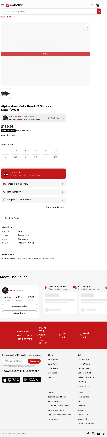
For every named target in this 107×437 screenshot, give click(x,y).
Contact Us (83, 415)
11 (25, 157)
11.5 (35, 157)
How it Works (84, 364)
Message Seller (20, 306)
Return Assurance (56, 410)
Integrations (83, 386)
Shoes (11, 17)
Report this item (55, 207)
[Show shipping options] (31, 130)
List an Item (83, 359)
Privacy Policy (54, 401)
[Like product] (86, 27)
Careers (81, 406)
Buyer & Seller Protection (59, 415)
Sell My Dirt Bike (85, 373)
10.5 (15, 157)
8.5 (35, 150)
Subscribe (34, 361)
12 (46, 157)
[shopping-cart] (97, 5)
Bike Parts (53, 364)
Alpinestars (23, 239)
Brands (51, 377)
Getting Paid (84, 368)
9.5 (55, 150)
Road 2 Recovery (86, 424)
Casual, (21, 235)
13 (5, 164)
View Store (19, 313)
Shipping (82, 382)
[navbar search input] (49, 11)
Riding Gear (53, 359)
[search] (99, 11)
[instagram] (93, 434)
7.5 (15, 150)
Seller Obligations (86, 377)
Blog (80, 401)
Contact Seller (34, 119)
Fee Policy (53, 419)
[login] (92, 5)
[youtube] (98, 434)
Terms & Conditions (57, 397)
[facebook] (88, 434)
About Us (82, 410)
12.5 (55, 157)
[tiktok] (104, 434)
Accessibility (83, 419)
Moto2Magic (15, 116)
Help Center (83, 397)
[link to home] (14, 5)
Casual (3, 17)
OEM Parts (53, 368)
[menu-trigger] (2, 5)
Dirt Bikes (52, 373)
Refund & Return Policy (58, 406)
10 (6, 157)
